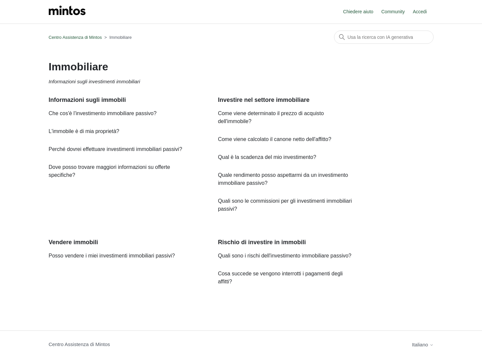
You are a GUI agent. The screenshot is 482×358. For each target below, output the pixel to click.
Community (393, 11)
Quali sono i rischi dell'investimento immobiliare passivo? (284, 255)
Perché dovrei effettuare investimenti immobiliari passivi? (115, 149)
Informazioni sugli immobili (87, 100)
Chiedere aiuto (358, 11)
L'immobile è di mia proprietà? (84, 131)
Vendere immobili (73, 242)
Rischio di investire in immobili (262, 242)
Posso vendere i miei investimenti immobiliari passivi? (112, 255)
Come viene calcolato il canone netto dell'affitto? (274, 139)
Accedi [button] (420, 11)
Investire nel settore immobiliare (264, 100)
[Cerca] (384, 37)
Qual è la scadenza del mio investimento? (267, 157)
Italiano (423, 344)
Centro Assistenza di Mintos (75, 37)
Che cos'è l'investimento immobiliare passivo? (103, 113)
